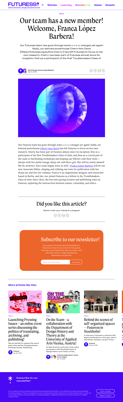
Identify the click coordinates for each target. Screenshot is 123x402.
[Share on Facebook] (95, 70)
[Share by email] (99, 70)
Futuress (34, 70)
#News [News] (61, 13)
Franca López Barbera (46, 70)
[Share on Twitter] (91, 70)
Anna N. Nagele (62, 357)
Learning (66, 4)
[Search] (43, 5)
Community (83, 4)
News (98, 4)
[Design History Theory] (51, 357)
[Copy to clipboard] (103, 70)
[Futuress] (20, 71)
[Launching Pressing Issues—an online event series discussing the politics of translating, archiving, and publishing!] (25, 302)
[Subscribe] (76, 262)
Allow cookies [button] (105, 391)
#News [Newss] (10, 316)
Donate (110, 4)
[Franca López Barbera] (24, 71)
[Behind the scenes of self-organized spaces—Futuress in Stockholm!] (101, 302)
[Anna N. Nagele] (54, 357)
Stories (52, 4)
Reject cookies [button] (105, 395)
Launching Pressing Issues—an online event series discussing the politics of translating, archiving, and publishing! (25, 329)
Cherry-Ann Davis (49, 148)
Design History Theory (70, 355)
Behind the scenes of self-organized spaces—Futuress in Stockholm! (99, 325)
